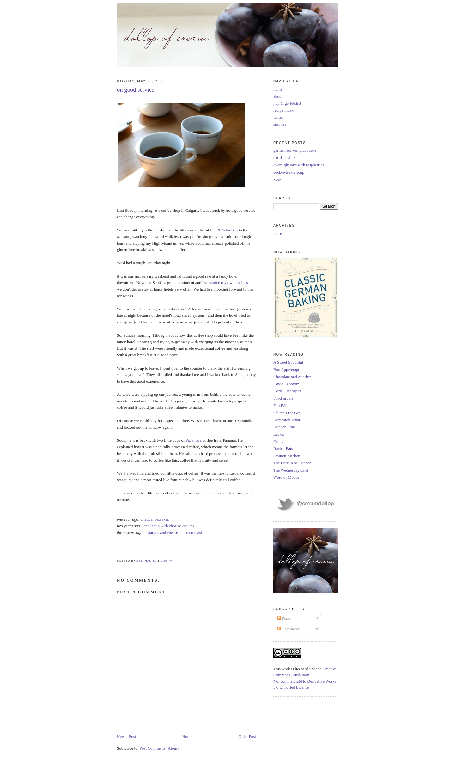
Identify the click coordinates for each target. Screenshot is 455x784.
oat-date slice (284, 157)
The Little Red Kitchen (292, 463)
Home (187, 736)
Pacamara (193, 440)
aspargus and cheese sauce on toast (173, 532)
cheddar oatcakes (155, 519)
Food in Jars (283, 398)
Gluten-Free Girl (287, 412)
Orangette (281, 441)
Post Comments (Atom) (159, 748)
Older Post (247, 736)
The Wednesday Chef (290, 470)
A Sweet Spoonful (288, 362)
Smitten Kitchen (286, 455)
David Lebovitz (286, 384)
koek (277, 179)
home (277, 89)
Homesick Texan (287, 419)
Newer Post (126, 736)
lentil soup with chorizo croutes (168, 526)
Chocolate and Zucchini (292, 376)
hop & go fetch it (287, 103)
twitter (278, 117)
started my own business (229, 282)
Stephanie (146, 560)
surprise (279, 124)
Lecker (279, 434)
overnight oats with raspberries (298, 164)
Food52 (279, 405)
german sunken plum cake (294, 150)
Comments (288, 629)
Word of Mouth (286, 477)
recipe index (283, 110)
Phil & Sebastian (224, 230)
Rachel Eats (283, 448)
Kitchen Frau (284, 427)
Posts (284, 618)
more (277, 233)
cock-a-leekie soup (288, 172)
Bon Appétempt (286, 369)
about (277, 96)
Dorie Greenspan (287, 391)
